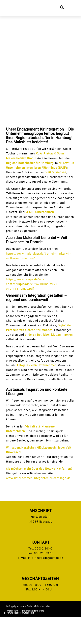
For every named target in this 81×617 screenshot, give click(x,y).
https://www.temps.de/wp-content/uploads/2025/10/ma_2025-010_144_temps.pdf (32, 284)
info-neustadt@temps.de (45, 557)
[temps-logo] (33, 8)
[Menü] (69, 8)
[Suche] (60, 8)
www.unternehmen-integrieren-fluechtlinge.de (38, 478)
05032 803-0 (44, 548)
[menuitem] (60, 8)
